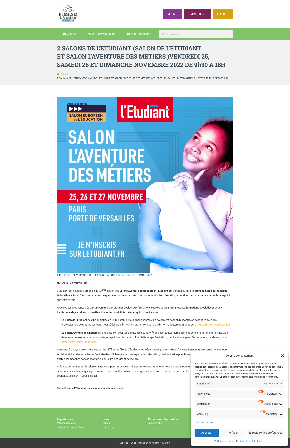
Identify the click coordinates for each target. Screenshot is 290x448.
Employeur (197, 14)
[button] (282, 355)
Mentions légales (66, 423)
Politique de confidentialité (249, 441)
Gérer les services (204, 422)
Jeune (172, 14)
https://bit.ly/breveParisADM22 (79, 341)
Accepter (206, 432)
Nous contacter (139, 34)
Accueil (69, 34)
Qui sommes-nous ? (101, 34)
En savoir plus (155, 423)
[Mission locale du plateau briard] (68, 13)
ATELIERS (223, 14)
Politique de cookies (224, 441)
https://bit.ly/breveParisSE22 (213, 324)
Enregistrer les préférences (265, 432)
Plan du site (108, 427)
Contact (106, 423)
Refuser (233, 432)
